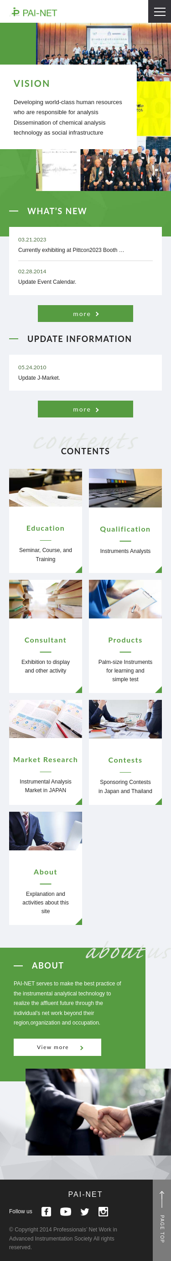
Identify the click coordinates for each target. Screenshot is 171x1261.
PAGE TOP (162, 1229)
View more (53, 1047)
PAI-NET (85, 1194)
